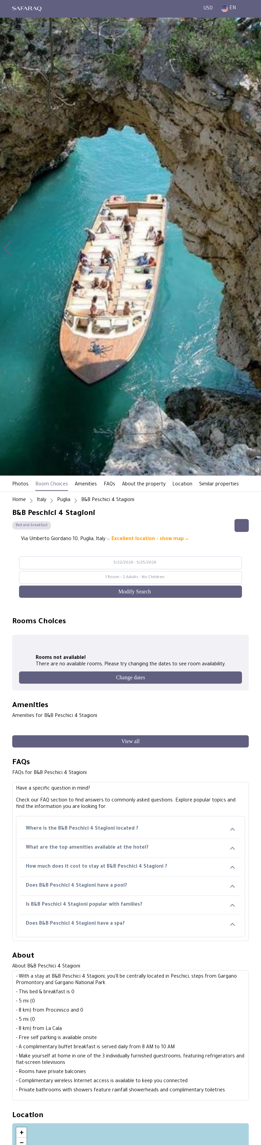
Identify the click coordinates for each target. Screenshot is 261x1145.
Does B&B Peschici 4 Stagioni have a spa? (130, 924)
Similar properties (219, 484)
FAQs (109, 484)
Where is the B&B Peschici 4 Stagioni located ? (130, 829)
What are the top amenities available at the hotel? (130, 848)
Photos (20, 484)
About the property (144, 484)
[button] (8, 248)
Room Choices (51, 484)
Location (182, 484)
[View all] (130, 741)
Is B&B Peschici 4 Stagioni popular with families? (130, 905)
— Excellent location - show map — (148, 539)
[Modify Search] (130, 592)
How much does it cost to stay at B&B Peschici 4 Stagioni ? (130, 867)
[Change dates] (130, 677)
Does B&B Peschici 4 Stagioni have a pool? (130, 886)
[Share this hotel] (241, 525)
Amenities (86, 484)
